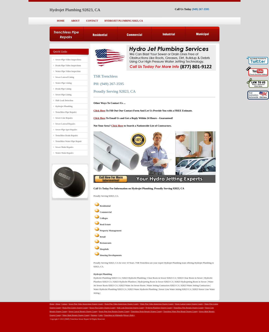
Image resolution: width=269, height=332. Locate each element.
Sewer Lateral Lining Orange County (189, 304)
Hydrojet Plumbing (63, 106)
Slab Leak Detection (64, 100)
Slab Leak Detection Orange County (130, 308)
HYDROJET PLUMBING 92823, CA (123, 21)
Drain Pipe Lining (63, 89)
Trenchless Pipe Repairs (66, 112)
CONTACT (92, 21)
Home (52, 304)
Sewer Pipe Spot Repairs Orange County (114, 311)
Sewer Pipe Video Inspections (68, 59)
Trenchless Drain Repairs (66, 135)
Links (100, 315)
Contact (64, 304)
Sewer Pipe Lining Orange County (103, 308)
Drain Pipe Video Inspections (68, 65)
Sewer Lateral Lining (64, 77)
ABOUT (75, 21)
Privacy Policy (129, 315)
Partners (94, 315)
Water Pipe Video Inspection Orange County (157, 304)
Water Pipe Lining (63, 83)
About (57, 304)
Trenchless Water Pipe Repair (68, 141)
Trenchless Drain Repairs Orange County (146, 311)
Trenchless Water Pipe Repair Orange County (180, 311)
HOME (61, 21)
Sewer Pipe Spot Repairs (66, 129)
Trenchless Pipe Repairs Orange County (189, 308)
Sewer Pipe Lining (63, 94)
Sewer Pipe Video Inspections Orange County (86, 304)
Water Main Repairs (64, 153)
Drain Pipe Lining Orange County (75, 308)
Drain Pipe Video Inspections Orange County (122, 304)
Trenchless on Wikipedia (113, 315)
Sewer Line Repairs (64, 118)
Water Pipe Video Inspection (67, 71)
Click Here (99, 110)
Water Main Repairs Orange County (76, 315)
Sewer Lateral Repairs (65, 124)
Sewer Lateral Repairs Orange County (83, 311)
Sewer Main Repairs (64, 147)
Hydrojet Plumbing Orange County (159, 308)
